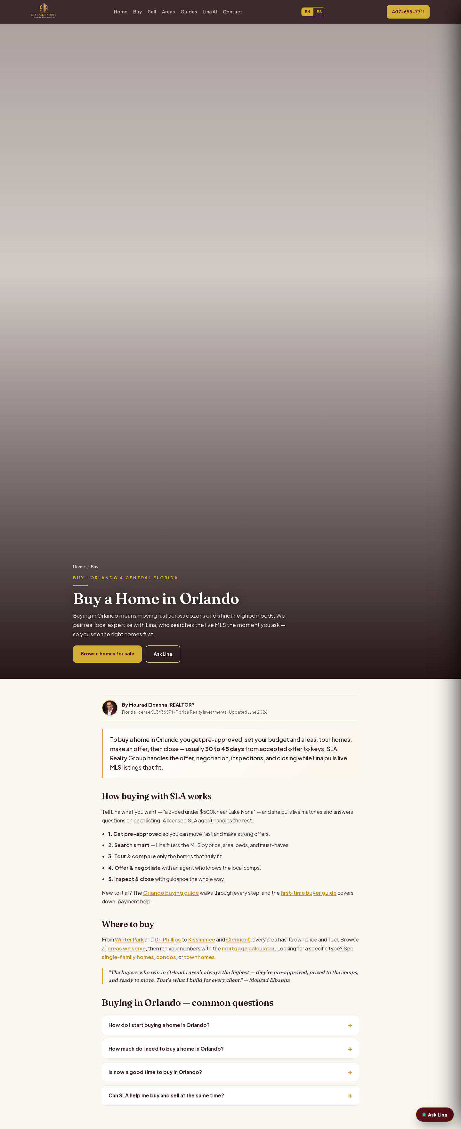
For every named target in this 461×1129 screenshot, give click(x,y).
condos (166, 957)
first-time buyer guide (308, 892)
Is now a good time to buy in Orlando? (155, 1073)
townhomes (199, 957)
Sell (152, 11)
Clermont (238, 939)
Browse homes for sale (107, 653)
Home (120, 11)
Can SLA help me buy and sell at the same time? (166, 1097)
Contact (232, 11)
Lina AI (210, 11)
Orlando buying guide (171, 892)
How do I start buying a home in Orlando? (159, 1026)
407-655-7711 (408, 11)
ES (319, 11)
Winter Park (129, 939)
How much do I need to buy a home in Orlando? (166, 1050)
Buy (137, 11)
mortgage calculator (248, 948)
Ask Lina (163, 654)
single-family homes (128, 957)
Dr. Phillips (168, 939)
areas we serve (127, 948)
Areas (168, 11)
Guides (189, 11)
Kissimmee (201, 939)
